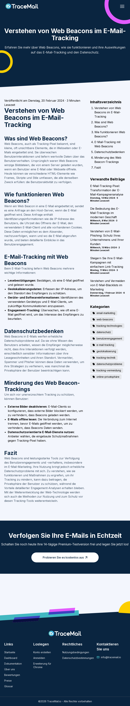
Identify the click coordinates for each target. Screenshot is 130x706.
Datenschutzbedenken (109, 152)
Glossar (8, 686)
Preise (8, 680)
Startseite (9, 652)
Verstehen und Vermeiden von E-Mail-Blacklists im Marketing (107, 285)
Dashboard (10, 657)
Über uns (9, 669)
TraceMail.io (54, 701)
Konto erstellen (42, 652)
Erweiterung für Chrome (42, 665)
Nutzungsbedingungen (75, 652)
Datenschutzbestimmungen (78, 657)
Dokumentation (13, 663)
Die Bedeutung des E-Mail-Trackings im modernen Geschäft (104, 213)
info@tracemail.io (111, 657)
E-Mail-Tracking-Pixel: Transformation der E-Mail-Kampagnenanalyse (106, 190)
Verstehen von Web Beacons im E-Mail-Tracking (107, 112)
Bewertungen (12, 674)
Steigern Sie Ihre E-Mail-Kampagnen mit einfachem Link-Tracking (106, 262)
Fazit (97, 167)
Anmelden (39, 657)
